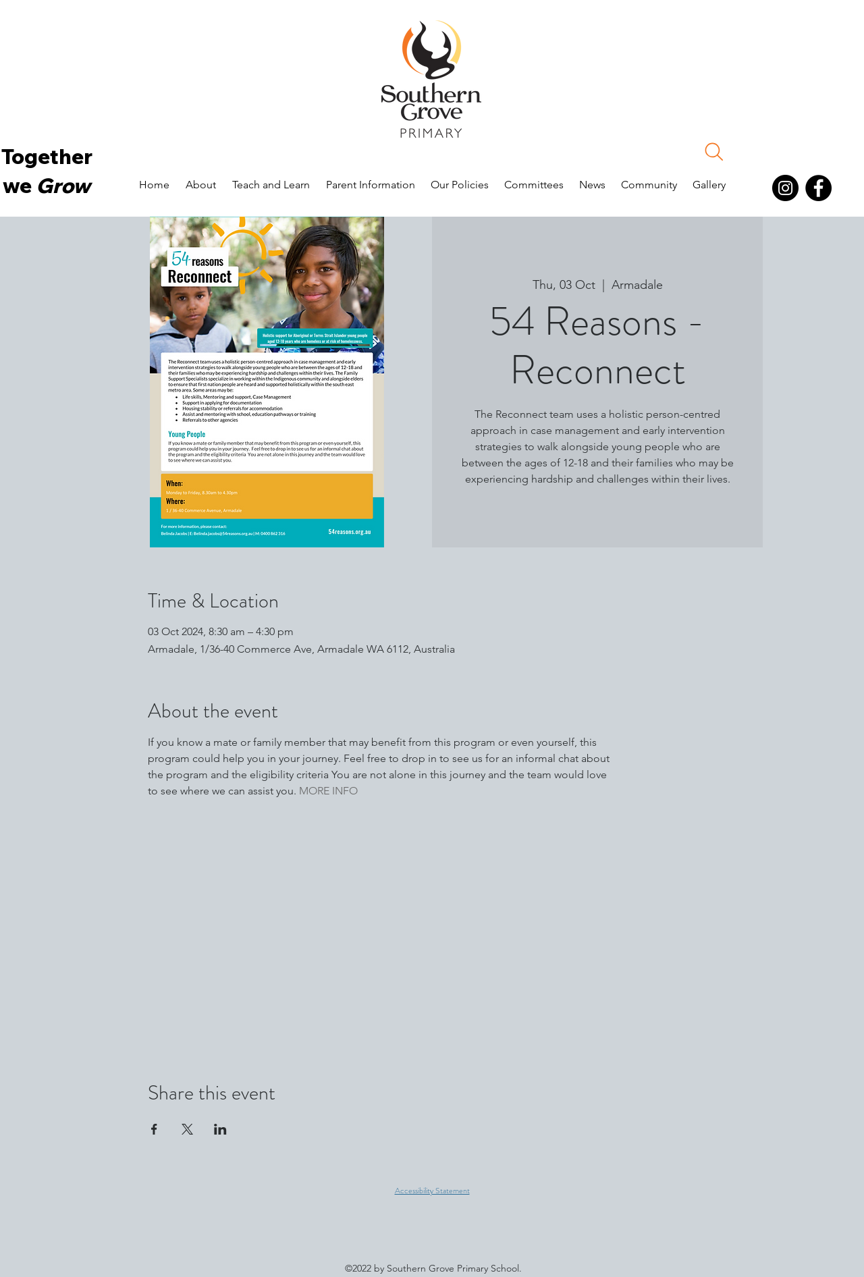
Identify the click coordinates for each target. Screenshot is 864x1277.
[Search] (714, 152)
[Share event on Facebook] (154, 1129)
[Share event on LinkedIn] (220, 1129)
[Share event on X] (187, 1129)
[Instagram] (785, 188)
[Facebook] (818, 188)
